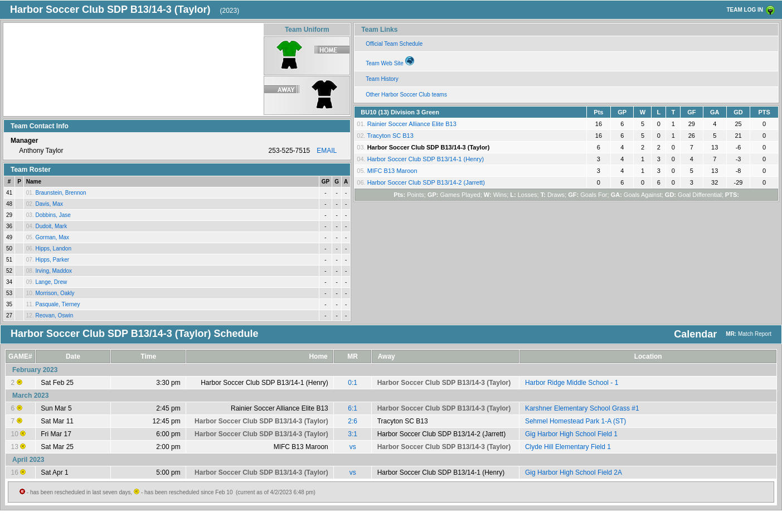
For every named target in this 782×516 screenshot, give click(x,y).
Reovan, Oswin (54, 315)
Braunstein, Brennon (60, 193)
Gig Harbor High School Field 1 (571, 434)
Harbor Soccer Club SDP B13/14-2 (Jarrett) (426, 182)
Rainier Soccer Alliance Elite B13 (411, 123)
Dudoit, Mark (51, 226)
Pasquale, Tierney (57, 304)
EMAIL (327, 151)
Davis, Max (48, 204)
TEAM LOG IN (744, 10)
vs (352, 447)
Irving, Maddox (53, 271)
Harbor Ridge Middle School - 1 (571, 383)
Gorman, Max (52, 237)
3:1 (352, 434)
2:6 (352, 421)
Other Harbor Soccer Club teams (406, 94)
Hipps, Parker (52, 260)
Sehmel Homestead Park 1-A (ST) (575, 421)
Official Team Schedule (394, 44)
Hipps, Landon (53, 248)
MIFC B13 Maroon (392, 170)
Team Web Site (390, 61)
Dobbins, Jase (52, 215)
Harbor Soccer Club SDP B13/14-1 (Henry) (425, 159)
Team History (382, 79)
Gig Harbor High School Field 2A (573, 472)
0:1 (352, 383)
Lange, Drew (51, 282)
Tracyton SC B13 (390, 135)
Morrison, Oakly (54, 293)
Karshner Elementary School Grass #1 (582, 408)
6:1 (352, 408)
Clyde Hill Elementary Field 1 (568, 447)
